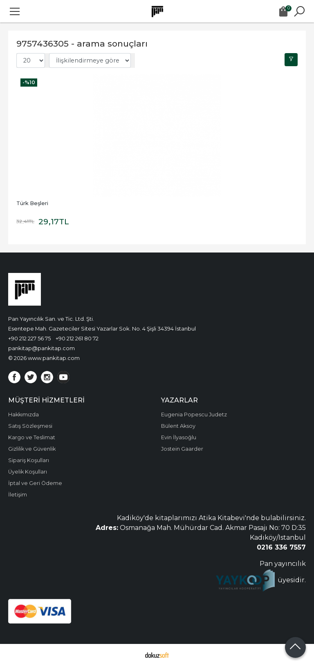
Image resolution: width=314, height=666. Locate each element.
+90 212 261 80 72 (77, 338)
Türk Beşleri (32, 203)
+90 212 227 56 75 (29, 338)
